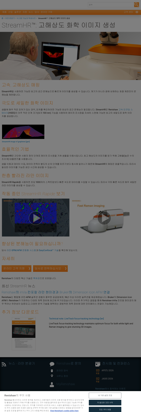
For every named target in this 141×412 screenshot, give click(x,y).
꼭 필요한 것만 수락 (105, 408)
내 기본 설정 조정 (105, 400)
